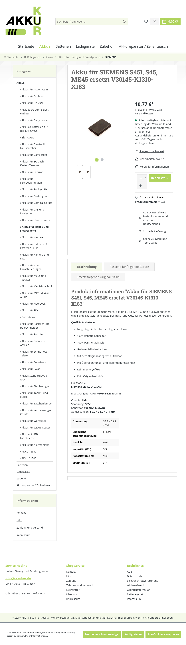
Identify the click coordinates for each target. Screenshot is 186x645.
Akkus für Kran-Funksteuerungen (31, 267)
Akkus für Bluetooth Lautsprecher (33, 146)
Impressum (23, 535)
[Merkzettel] (145, 21)
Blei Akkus (28, 137)
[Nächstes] (123, 131)
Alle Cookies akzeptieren (163, 634)
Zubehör (22, 478)
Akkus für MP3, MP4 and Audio (35, 295)
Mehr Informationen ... (36, 635)
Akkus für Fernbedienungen (31, 180)
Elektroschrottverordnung (142, 580)
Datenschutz (134, 576)
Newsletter (73, 590)
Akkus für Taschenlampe (37, 403)
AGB (129, 571)
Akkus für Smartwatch (35, 362)
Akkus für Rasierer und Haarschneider (35, 325)
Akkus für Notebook (33, 303)
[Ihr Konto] (154, 21)
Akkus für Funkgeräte (34, 189)
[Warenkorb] (170, 21)
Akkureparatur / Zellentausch (34, 485)
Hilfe (19, 520)
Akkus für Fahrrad (32, 172)
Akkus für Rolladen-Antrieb (32, 343)
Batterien (22, 465)
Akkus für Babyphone (35, 120)
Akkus (21, 82)
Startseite (11, 57)
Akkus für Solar (31, 369)
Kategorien (32, 57)
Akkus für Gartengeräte (36, 196)
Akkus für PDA (30, 310)
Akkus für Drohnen (33, 96)
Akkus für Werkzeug (34, 420)
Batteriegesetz (135, 594)
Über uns (72, 594)
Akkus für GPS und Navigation (32, 211)
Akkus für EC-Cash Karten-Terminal (32, 163)
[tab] (86, 267)
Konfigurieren (133, 634)
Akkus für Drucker (32, 103)
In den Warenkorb (161, 178)
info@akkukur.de (18, 578)
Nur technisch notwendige (101, 634)
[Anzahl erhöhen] (140, 185)
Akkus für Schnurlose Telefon (33, 353)
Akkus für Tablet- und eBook (34, 394)
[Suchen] (124, 21)
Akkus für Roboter (32, 334)
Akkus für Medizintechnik (37, 286)
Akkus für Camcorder (34, 154)
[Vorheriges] (75, 131)
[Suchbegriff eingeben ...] (88, 21)
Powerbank (28, 317)
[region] (99, 139)
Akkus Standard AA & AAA (33, 377)
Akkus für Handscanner (36, 220)
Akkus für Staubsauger (35, 386)
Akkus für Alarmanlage (35, 444)
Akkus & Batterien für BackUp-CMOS (34, 128)
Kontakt (21, 512)
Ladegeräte (23, 471)
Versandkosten (87, 617)
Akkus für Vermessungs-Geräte (35, 412)
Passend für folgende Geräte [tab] (129, 267)
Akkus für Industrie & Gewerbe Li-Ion (33, 246)
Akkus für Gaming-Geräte (37, 203)
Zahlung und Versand (30, 527)
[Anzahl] (145, 178)
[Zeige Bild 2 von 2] (102, 159)
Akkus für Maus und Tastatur (33, 277)
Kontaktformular (37, 593)
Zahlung (71, 580)
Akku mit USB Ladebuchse (29, 436)
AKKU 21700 (29, 458)
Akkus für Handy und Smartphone (34, 228)
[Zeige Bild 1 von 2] (96, 159)
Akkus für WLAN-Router (36, 427)
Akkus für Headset (33, 237)
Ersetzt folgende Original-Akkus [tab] (98, 277)
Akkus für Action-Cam (35, 89)
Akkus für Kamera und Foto (34, 256)
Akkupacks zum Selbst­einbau (34, 111)
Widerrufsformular (138, 590)
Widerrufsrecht (136, 585)
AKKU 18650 (29, 451)
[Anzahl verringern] (141, 178)
